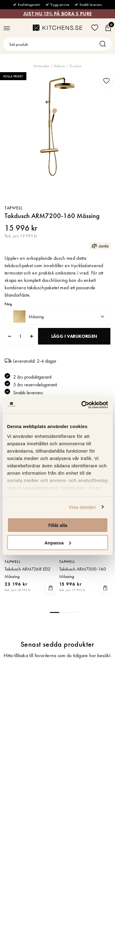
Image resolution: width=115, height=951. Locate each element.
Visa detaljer (82, 506)
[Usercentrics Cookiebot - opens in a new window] (82, 405)
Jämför (100, 246)
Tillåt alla (57, 525)
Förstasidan (41, 66)
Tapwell (14, 208)
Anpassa (57, 542)
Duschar (76, 66)
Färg (8, 304)
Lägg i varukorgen (74, 336)
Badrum (59, 66)
